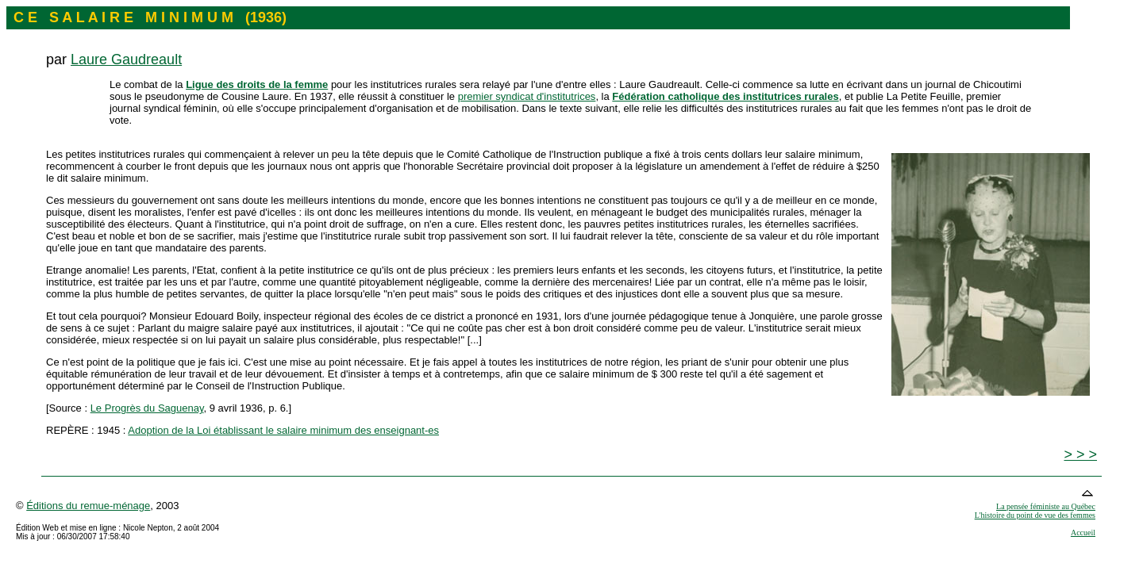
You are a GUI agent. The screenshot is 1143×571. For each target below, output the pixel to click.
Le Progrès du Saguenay (147, 408)
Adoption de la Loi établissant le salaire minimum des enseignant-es (283, 430)
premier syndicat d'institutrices (527, 96)
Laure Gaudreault (126, 59)
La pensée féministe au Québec (1045, 506)
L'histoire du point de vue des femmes (1035, 515)
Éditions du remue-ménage (88, 506)
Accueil (1083, 532)
